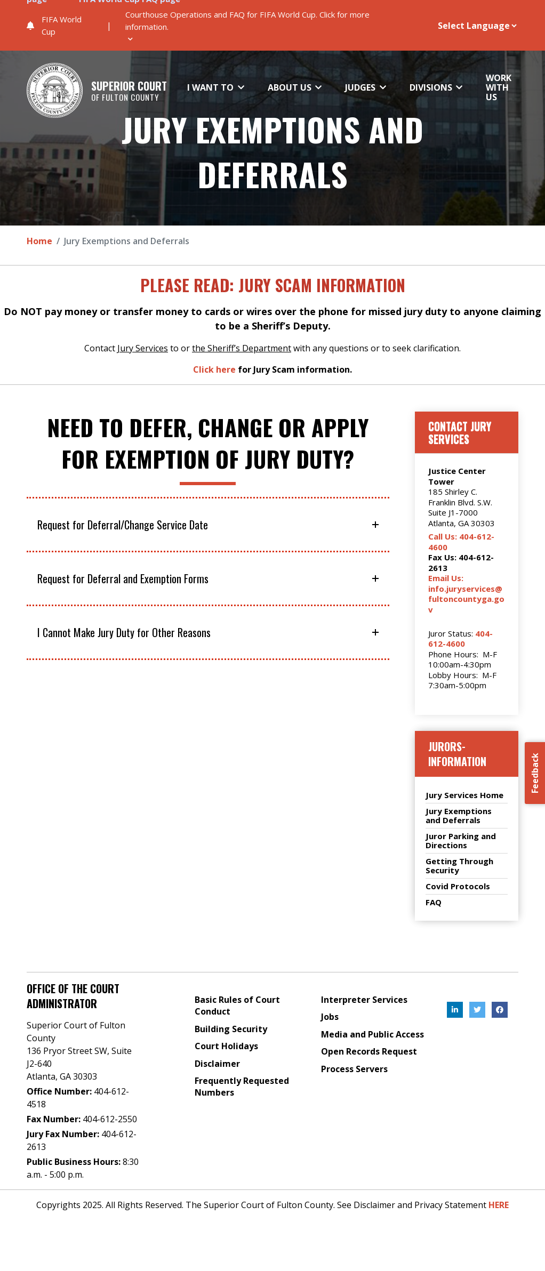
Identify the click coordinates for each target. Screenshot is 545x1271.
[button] (266, 25)
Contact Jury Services (459, 432)
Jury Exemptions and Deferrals (272, 151)
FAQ (434, 902)
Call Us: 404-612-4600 (461, 541)
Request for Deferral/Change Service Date (122, 525)
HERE (498, 1205)
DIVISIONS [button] (432, 87)
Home (39, 241)
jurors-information (457, 753)
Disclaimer (217, 1063)
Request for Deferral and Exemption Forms (123, 578)
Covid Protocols (458, 886)
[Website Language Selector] (463, 25)
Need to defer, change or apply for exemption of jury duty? (207, 443)
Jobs (330, 1017)
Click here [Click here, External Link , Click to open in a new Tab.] (214, 369)
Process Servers (354, 1069)
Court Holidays (226, 1046)
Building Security (231, 1029)
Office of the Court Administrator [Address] (73, 996)
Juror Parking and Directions (461, 841)
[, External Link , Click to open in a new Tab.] (455, 1010)
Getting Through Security (459, 866)
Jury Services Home (464, 795)
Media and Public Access (372, 1034)
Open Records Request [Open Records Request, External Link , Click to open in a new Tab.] (369, 1051)
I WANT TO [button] (211, 87)
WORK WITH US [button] (498, 87)
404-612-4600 (460, 638)
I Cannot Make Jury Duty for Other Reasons (124, 632)
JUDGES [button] (361, 87)
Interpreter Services (364, 999)
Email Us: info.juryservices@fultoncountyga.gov (466, 594)
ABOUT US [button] (291, 87)
